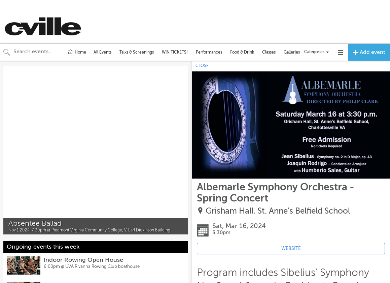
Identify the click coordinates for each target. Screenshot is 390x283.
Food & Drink (242, 52)
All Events (102, 52)
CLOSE (202, 65)
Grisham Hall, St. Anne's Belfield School (278, 211)
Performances (209, 52)
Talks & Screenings (136, 52)
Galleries (292, 52)
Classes (269, 52)
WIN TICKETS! (175, 52)
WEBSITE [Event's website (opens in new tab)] (291, 248)
